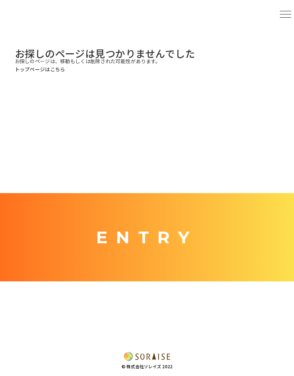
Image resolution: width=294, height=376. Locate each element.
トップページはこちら (40, 69)
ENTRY (147, 237)
